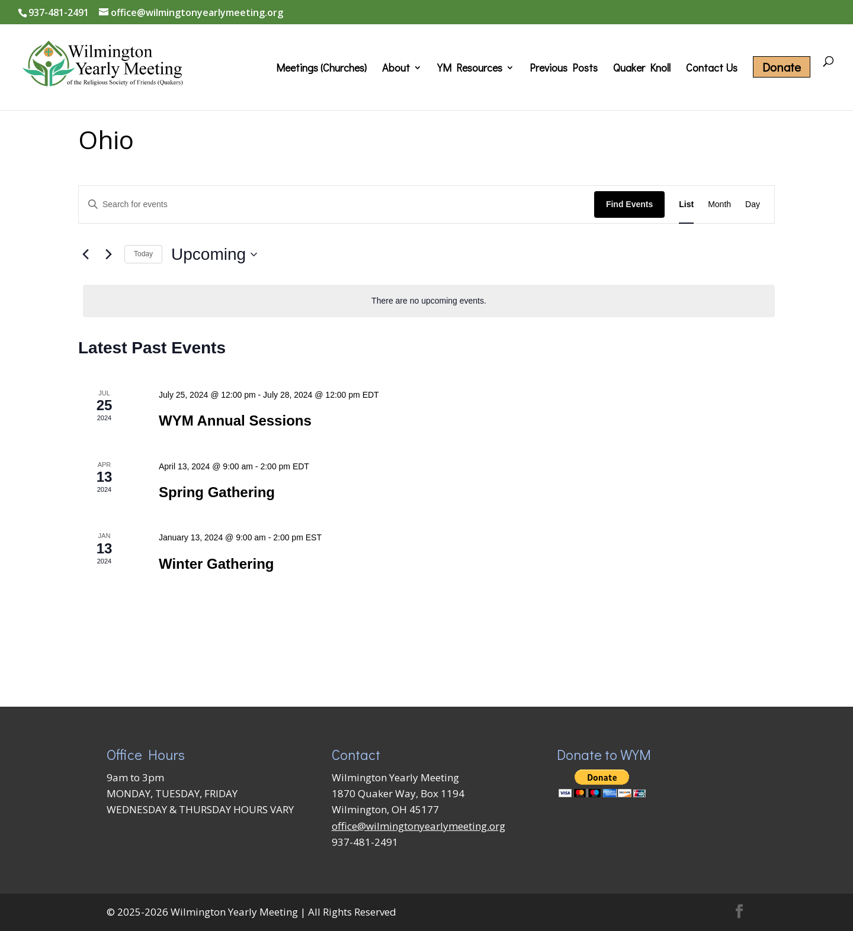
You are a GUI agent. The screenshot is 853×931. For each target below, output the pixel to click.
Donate (781, 67)
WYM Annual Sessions (235, 421)
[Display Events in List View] (686, 204)
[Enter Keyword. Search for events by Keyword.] (336, 204)
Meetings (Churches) (321, 69)
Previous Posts (564, 69)
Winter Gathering (216, 564)
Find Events (629, 204)
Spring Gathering (217, 492)
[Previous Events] (85, 254)
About (396, 69)
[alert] (429, 301)
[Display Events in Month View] (719, 204)
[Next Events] (108, 254)
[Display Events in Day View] (752, 204)
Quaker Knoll (642, 69)
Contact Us (711, 69)
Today (143, 254)
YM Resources (469, 69)
